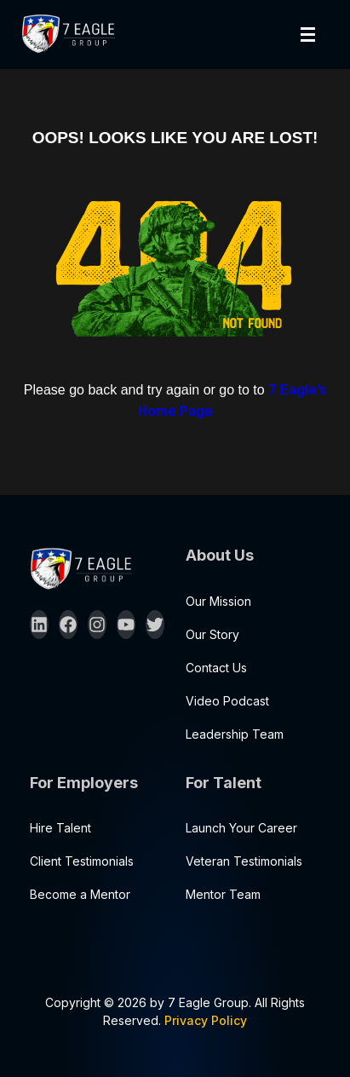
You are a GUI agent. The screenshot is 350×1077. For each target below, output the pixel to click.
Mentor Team (223, 894)
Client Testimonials (82, 861)
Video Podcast (227, 701)
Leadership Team (235, 734)
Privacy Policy (205, 1020)
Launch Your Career (241, 828)
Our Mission (218, 601)
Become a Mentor (80, 894)
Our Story (212, 634)
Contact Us (216, 667)
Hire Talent (60, 828)
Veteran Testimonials (244, 861)
